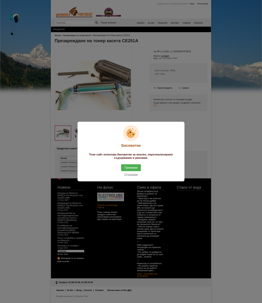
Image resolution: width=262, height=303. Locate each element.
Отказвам (131, 174)
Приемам (131, 167)
